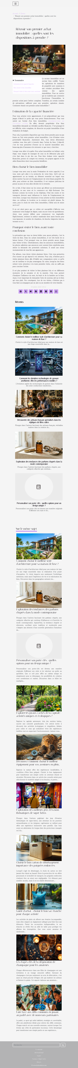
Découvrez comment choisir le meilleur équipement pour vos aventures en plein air (37, 764)
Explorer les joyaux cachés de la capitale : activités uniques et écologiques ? (38, 714)
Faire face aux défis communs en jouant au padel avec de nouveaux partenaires (37, 1014)
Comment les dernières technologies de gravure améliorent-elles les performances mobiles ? (39, 379)
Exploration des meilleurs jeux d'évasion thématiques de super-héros (37, 811)
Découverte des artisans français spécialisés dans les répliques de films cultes (39, 421)
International (39, 1053)
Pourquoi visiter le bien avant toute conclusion (27, 91)
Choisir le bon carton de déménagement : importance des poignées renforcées (38, 864)
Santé (39, 1056)
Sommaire (19, 80)
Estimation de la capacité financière (24, 84)
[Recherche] (36, 1045)
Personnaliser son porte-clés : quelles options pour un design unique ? (39, 504)
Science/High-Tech (39, 1059)
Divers (23, 13)
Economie (39, 1049)
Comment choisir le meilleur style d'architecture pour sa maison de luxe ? (39, 338)
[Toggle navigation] (15, 4)
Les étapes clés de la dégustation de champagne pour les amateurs (35, 964)
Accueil (15, 13)
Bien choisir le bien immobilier (22, 88)
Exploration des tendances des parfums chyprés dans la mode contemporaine (39, 462)
